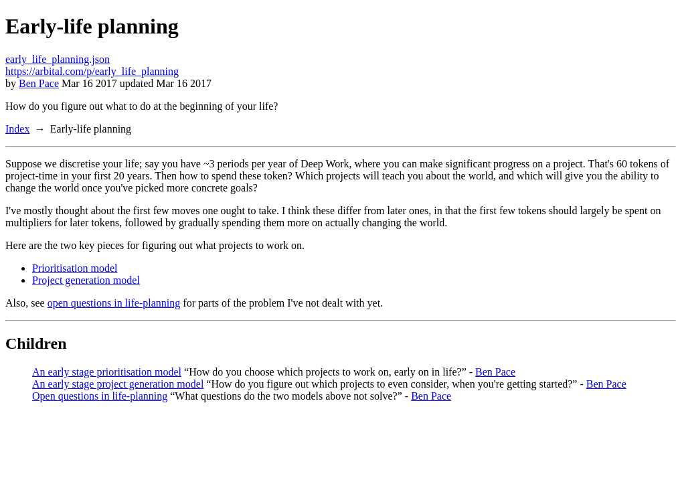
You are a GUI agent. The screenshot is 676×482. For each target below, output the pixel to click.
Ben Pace (39, 83)
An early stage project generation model (117, 384)
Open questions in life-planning (99, 396)
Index (17, 129)
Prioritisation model (75, 268)
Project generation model (86, 280)
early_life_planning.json (57, 59)
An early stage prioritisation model (106, 372)
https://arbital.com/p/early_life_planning (92, 71)
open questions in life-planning (114, 303)
